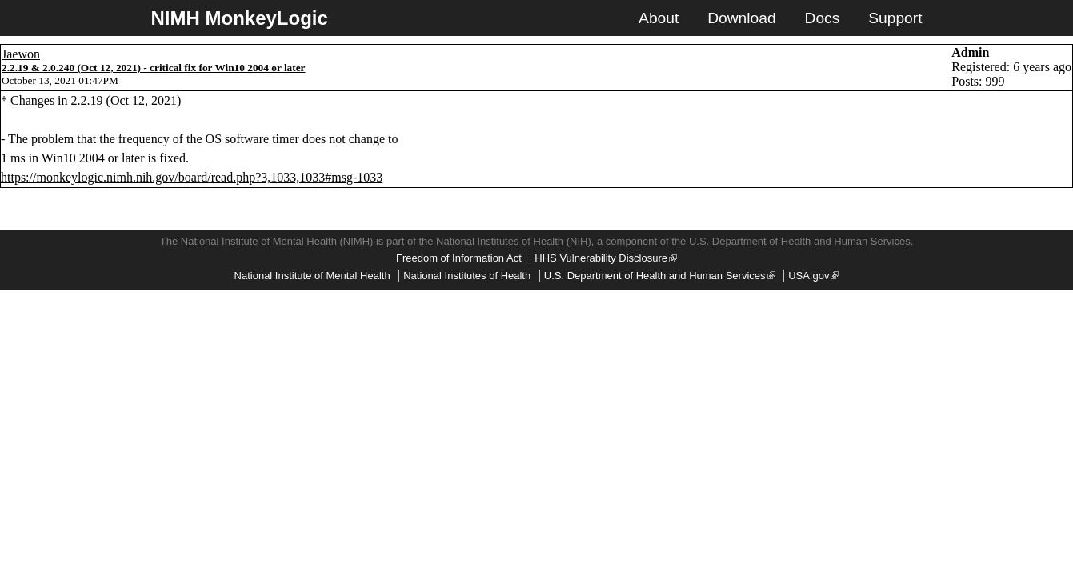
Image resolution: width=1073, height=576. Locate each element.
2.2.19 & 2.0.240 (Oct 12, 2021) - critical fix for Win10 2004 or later (154, 68)
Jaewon (21, 54)
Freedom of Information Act (459, 258)
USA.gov (813, 276)
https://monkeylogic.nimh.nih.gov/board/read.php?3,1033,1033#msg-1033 (191, 177)
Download (741, 18)
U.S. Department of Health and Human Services (659, 276)
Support (895, 18)
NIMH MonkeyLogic (239, 18)
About (659, 18)
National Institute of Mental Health (312, 276)
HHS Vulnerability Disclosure (605, 258)
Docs (822, 18)
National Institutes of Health (466, 276)
